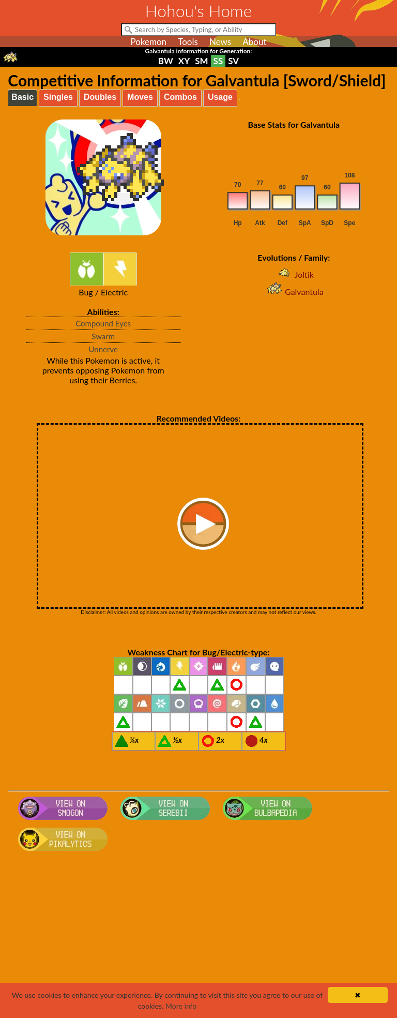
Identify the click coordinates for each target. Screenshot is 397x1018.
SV (233, 60)
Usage (220, 97)
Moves (140, 97)
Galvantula (294, 291)
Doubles (100, 97)
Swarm (103, 336)
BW (165, 60)
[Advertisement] (198, 937)
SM (201, 60)
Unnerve (102, 349)
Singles (58, 97)
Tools (188, 41)
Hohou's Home (198, 11)
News (220, 41)
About (254, 41)
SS (218, 60)
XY (184, 60)
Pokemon (148, 41)
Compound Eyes (103, 323)
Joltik (294, 274)
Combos (180, 97)
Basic (22, 97)
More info (180, 1005)
